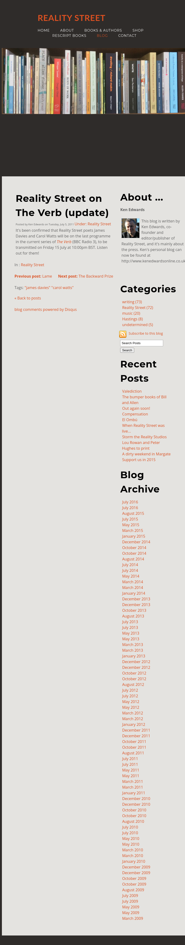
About (67, 30)
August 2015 (133, 513)
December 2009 (136, 867)
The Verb (64, 241)
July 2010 (130, 827)
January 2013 (133, 656)
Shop (138, 30)
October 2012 (134, 673)
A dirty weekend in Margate (146, 454)
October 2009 (134, 878)
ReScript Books (69, 36)
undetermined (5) (137, 324)
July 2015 (130, 519)
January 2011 (133, 793)
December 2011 (136, 730)
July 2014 (130, 564)
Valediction (132, 391)
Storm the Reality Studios (144, 436)
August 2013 (133, 616)
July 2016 (130, 502)
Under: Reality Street (93, 224)
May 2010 (130, 838)
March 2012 (132, 713)
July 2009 (130, 895)
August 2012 (133, 684)
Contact (127, 36)
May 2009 (130, 907)
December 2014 (136, 542)
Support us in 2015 (138, 459)
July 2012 (130, 690)
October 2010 (134, 810)
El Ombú (129, 419)
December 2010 (136, 798)
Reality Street (32, 264)
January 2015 (133, 536)
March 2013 (132, 644)
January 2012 (133, 724)
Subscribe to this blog (146, 333)
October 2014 (134, 547)
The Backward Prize (85, 276)
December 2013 (136, 599)
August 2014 (133, 559)
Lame (33, 276)
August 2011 (133, 753)
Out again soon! (136, 408)
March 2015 (132, 530)
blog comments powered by (45, 309)
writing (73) (132, 301)
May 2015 (130, 524)
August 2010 (133, 821)
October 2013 (134, 610)
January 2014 (133, 593)
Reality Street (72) (137, 307)
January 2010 (133, 861)
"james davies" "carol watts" (49, 287)
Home (44, 30)
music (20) (131, 313)
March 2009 (132, 918)
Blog (102, 36)
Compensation (135, 414)
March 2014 (132, 581)
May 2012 (130, 701)
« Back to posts (27, 298)
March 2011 (132, 781)
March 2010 (132, 850)
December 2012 (136, 661)
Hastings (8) (132, 319)
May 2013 (130, 633)
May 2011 (130, 770)
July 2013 (130, 621)
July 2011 (130, 758)
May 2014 (130, 576)
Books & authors (103, 30)
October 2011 (134, 741)
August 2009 (133, 889)
